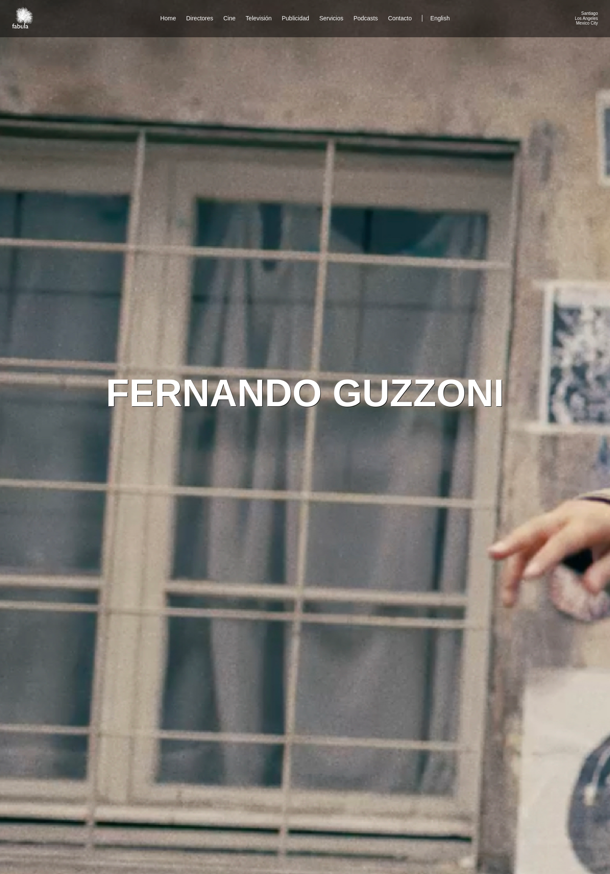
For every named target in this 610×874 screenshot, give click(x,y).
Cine (229, 18)
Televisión (259, 18)
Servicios (331, 18)
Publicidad (295, 18)
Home (168, 18)
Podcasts (365, 18)
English (440, 18)
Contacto (400, 18)
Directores (199, 18)
